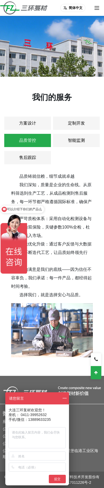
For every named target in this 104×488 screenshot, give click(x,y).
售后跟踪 (27, 157)
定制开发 (76, 123)
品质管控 (27, 140)
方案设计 (27, 123)
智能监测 (76, 140)
